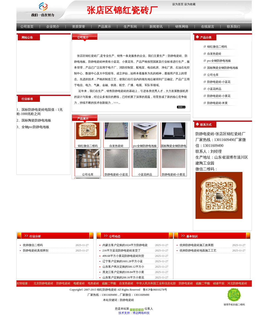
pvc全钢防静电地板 (145, 146)
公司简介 (82, 37)
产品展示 (104, 26)
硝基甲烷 (218, 283)
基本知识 (192, 236)
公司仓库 (87, 175)
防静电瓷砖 (175, 55)
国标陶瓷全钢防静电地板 (222, 67)
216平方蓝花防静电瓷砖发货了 (122, 250)
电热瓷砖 (93, 283)
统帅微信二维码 (33, 245)
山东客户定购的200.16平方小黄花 (123, 277)
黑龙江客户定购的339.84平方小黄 (123, 272)
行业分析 (35, 236)
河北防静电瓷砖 (237, 283)
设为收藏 (189, 4)
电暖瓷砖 (79, 283)
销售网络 (181, 26)
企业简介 (52, 26)
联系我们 (233, 26)
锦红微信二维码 (88, 146)
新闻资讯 (156, 26)
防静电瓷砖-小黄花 (173, 175)
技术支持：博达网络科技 (134, 313)
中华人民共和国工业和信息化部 (156, 283)
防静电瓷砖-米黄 (217, 103)
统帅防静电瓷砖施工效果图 (197, 245)
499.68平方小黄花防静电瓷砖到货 (123, 256)
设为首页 (178, 4)
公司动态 (114, 236)
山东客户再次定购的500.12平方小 (123, 266)
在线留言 (207, 26)
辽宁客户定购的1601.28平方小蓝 (123, 261)
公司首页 (27, 26)
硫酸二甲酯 (109, 283)
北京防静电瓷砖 (43, 283)
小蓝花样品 (145, 175)
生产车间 (130, 26)
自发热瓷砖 (116, 146)
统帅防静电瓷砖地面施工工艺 (198, 250)
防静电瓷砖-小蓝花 (116, 175)
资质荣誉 (78, 26)
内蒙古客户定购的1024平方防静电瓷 (125, 245)
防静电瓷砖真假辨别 (35, 250)
